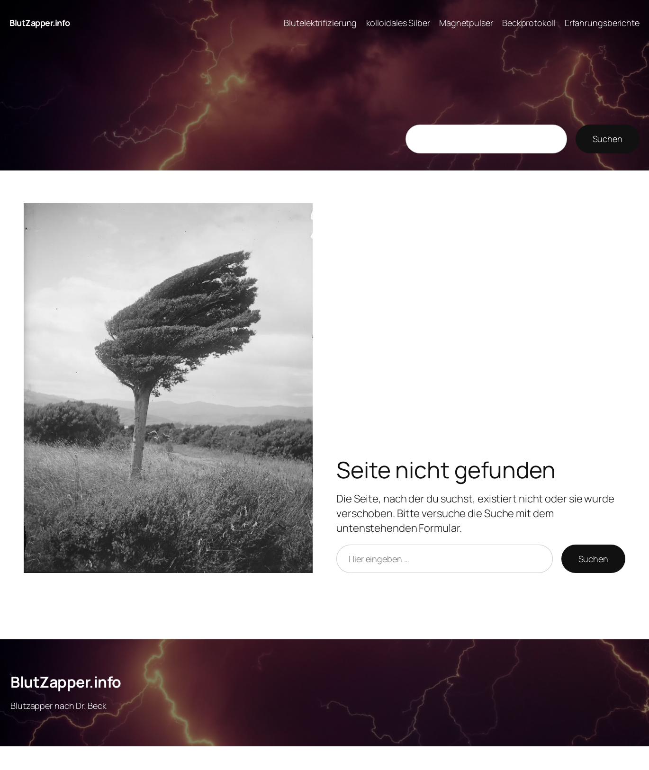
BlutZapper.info (39, 22)
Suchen (607, 138)
